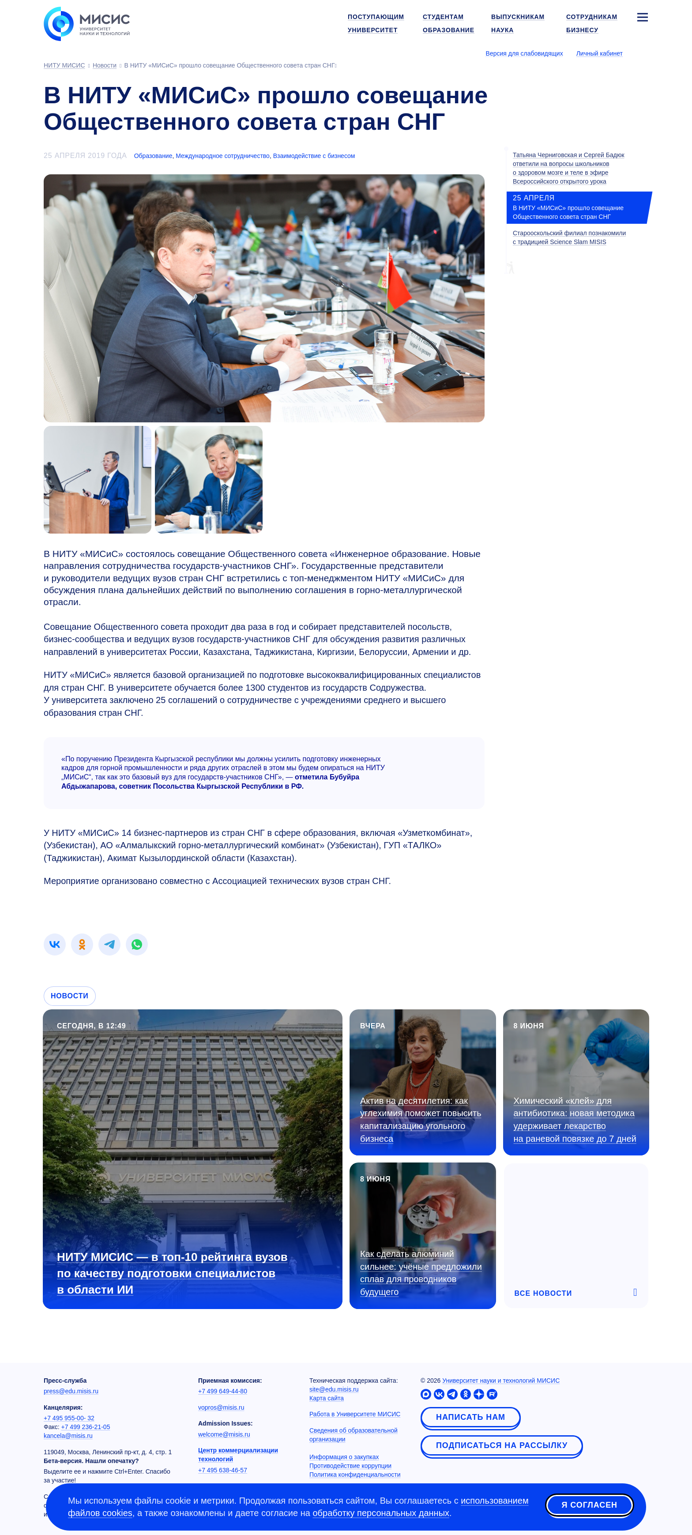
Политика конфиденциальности (355, 1474)
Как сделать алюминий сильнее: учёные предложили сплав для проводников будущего (421, 1273)
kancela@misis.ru (68, 1435)
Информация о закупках (344, 1456)
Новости (70, 996)
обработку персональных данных (380, 1513)
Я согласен (589, 1505)
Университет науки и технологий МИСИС (501, 1380)
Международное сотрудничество (223, 155)
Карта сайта (326, 1398)
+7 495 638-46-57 (222, 1470)
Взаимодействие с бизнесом (314, 155)
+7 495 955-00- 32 (69, 1418)
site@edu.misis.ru (333, 1389)
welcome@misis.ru (224, 1434)
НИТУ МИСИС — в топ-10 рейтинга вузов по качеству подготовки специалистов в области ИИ (172, 1273)
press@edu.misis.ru (71, 1391)
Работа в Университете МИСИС (354, 1414)
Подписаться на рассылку (502, 1445)
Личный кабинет (599, 53)
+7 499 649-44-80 (222, 1391)
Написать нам (470, 1417)
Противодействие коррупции (350, 1465)
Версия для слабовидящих (524, 53)
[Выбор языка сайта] (642, 53)
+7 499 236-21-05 (85, 1426)
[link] (55, 944)
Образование (153, 155)
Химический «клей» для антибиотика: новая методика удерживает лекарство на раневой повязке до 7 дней (575, 1120)
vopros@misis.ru (221, 1407)
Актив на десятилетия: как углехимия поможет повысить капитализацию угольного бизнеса (420, 1120)
